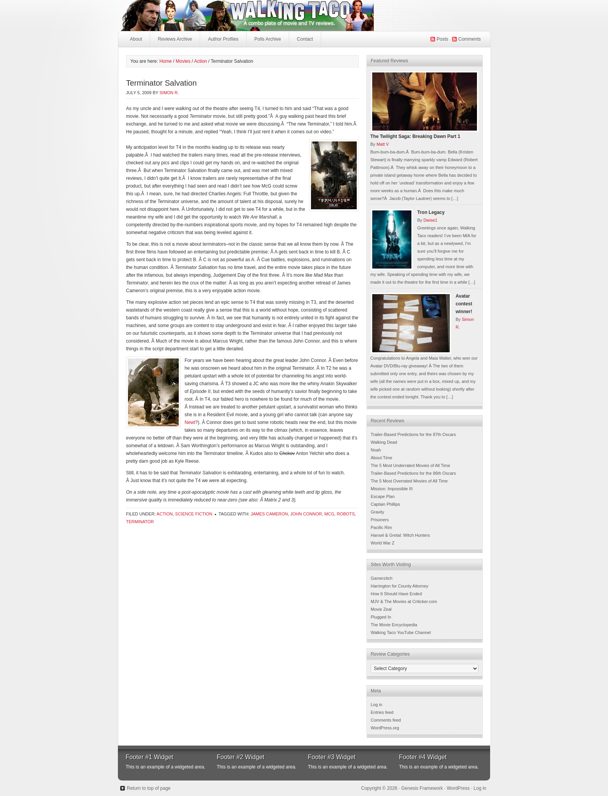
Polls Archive (267, 39)
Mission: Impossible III (392, 488)
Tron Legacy (431, 212)
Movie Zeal (381, 609)
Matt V (383, 144)
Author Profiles (222, 41)
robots (345, 514)
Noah (376, 450)
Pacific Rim (381, 527)
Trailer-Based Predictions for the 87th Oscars (413, 434)
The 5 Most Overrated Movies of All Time (409, 481)
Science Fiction (193, 514)
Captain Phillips (385, 504)
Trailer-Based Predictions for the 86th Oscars (413, 473)
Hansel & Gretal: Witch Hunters (400, 535)
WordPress (458, 788)
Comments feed (386, 720)
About (136, 39)
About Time (381, 457)
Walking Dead (384, 442)
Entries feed (382, 712)
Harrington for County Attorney (399, 586)
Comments (469, 39)
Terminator (140, 521)
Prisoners (380, 519)
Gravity (377, 512)
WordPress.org (385, 727)
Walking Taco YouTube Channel (401, 632)
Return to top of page (149, 788)
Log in (376, 704)
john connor (306, 514)
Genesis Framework (422, 788)
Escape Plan (383, 496)
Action (165, 514)
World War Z (382, 543)
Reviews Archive (175, 39)
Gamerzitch (381, 578)
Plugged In (381, 617)
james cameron (269, 514)
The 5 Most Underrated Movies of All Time (410, 465)
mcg (330, 514)
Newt (190, 422)
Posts (442, 39)
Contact (305, 39)
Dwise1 (430, 220)
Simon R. (169, 92)
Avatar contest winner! (464, 303)
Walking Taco (304, 15)
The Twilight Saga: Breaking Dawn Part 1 (415, 136)
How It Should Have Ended (396, 593)
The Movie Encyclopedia (394, 624)
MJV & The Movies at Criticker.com (404, 601)
